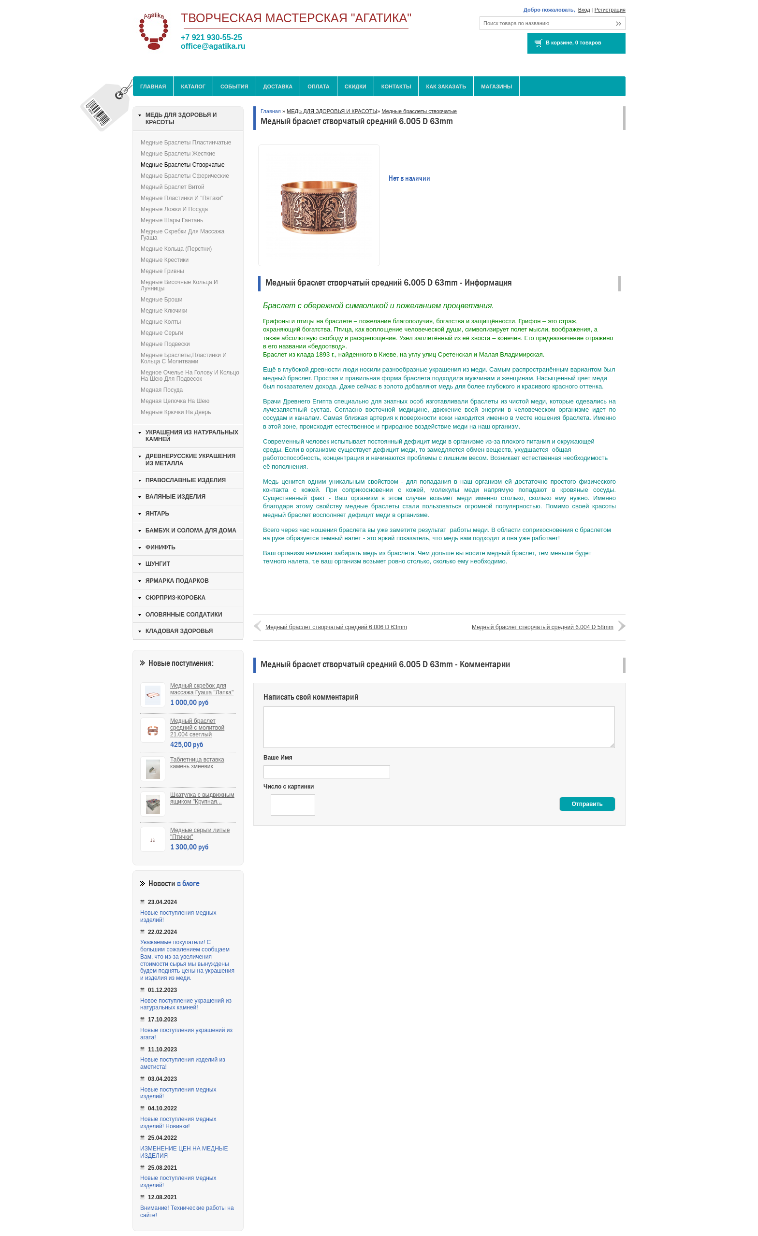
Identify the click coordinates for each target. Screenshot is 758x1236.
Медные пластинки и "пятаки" (182, 198)
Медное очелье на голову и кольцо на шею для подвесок (190, 375)
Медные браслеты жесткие (178, 153)
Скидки (355, 86)
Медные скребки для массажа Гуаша (182, 234)
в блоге (188, 883)
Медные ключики (164, 310)
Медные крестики (165, 260)
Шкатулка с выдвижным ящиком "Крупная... (202, 798)
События (234, 86)
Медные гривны (162, 271)
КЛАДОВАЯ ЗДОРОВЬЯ (179, 631)
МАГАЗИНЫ (496, 86)
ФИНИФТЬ (160, 547)
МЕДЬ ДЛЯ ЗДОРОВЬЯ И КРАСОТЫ (332, 111)
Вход (584, 10)
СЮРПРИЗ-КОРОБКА (175, 597)
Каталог (193, 86)
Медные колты (161, 321)
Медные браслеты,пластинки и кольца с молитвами (184, 358)
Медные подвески (165, 344)
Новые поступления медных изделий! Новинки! (178, 1123)
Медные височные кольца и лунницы (179, 285)
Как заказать (446, 86)
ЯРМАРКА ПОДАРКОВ (177, 580)
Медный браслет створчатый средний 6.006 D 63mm (336, 627)
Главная (153, 86)
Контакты (396, 86)
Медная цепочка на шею (175, 401)
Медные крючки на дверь (176, 412)
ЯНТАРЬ (157, 513)
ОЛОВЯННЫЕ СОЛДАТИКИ (184, 614)
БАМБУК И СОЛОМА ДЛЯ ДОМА (191, 530)
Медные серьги (162, 333)
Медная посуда (162, 390)
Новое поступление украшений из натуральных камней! (186, 1004)
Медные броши (161, 299)
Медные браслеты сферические (185, 175)
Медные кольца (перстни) (176, 248)
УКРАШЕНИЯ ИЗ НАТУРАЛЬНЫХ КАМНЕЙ (192, 436)
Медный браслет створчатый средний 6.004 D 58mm (542, 627)
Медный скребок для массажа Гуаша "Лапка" (201, 689)
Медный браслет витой (172, 187)
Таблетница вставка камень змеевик (197, 763)
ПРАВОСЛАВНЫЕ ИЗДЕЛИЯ (186, 480)
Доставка (278, 86)
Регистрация (610, 10)
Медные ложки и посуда (174, 209)
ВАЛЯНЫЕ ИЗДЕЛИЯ (175, 496)
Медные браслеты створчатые (419, 111)
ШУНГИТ (158, 564)
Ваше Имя (277, 757)
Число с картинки (288, 786)
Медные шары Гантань (172, 220)
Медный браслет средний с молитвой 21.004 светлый (197, 728)
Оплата (318, 86)
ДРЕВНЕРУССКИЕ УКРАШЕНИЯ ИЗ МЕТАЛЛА (190, 460)
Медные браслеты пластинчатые (186, 142)
